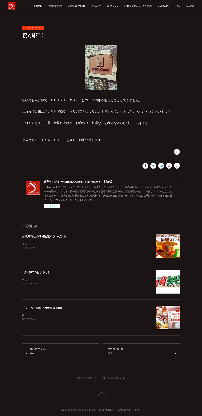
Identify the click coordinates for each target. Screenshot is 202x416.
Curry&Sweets (76, 5)
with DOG (112, 5)
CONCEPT (164, 5)
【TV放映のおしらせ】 (36, 272)
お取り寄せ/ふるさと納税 (138, 5)
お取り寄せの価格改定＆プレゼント (44, 236)
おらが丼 (96, 5)
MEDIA (190, 5)
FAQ (178, 5)
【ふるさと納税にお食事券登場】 (43, 308)
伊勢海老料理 (55, 5)
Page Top (101, 394)
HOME (38, 5)
